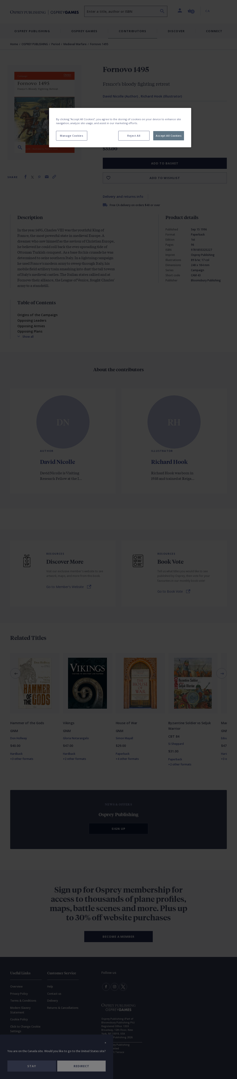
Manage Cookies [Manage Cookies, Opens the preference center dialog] (71, 135)
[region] (120, 127)
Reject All (133, 135)
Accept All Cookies (168, 135)
